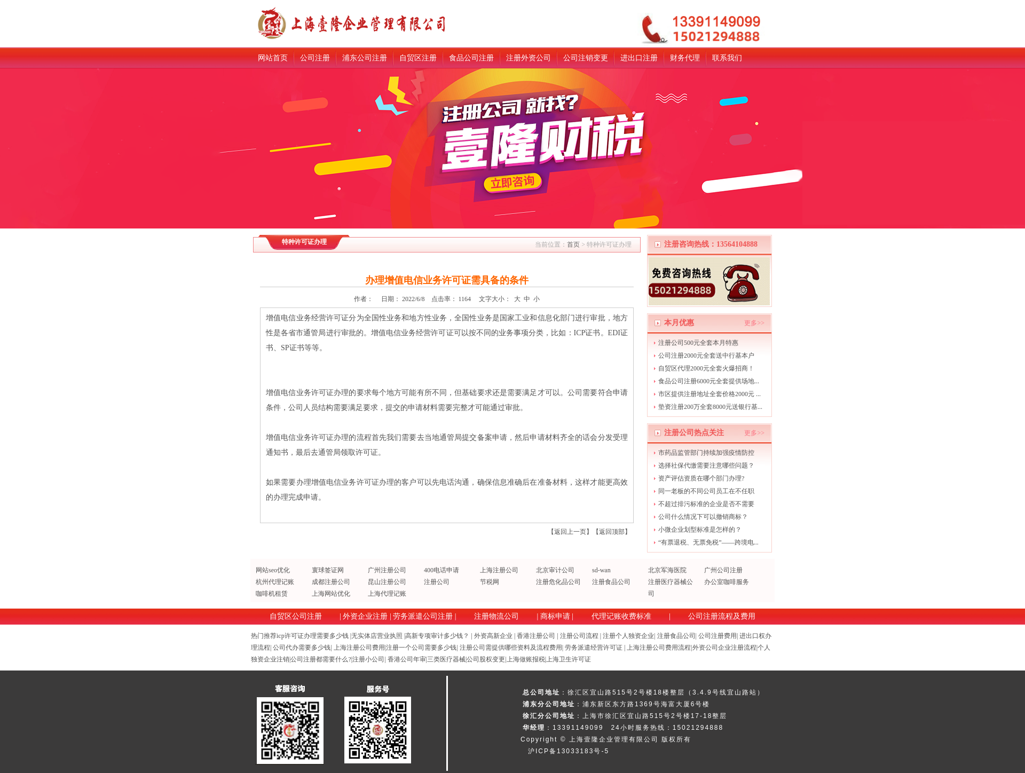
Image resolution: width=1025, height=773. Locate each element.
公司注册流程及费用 (721, 616)
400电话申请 (441, 570)
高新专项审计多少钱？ (437, 636)
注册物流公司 (496, 616)
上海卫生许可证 (568, 659)
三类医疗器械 (446, 659)
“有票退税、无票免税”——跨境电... (708, 542)
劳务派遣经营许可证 (593, 647)
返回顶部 (612, 531)
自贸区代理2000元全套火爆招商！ (706, 368)
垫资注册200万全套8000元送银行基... (710, 407)
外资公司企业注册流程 (724, 647)
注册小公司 (368, 659)
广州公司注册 (723, 570)
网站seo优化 (273, 570)
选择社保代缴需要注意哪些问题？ (706, 465)
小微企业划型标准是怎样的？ (700, 529)
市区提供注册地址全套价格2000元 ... (709, 394)
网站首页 (273, 58)
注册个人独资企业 (628, 636)
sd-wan (601, 570)
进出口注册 (639, 58)
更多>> (754, 323)
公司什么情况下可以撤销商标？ (703, 516)
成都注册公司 (331, 582)
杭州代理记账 (275, 582)
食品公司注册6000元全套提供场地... (708, 381)
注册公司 (437, 582)
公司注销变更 (585, 58)
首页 (573, 244)
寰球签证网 (328, 570)
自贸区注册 (418, 58)
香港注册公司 (536, 636)
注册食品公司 (611, 582)
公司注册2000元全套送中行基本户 (706, 355)
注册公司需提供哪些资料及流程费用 (511, 647)
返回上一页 (570, 531)
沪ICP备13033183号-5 (568, 751)
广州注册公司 (387, 570)
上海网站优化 (331, 593)
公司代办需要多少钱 (301, 647)
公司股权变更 (486, 659)
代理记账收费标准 (621, 616)
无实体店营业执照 (377, 636)
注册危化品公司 (558, 582)
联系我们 (727, 58)
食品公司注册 (471, 58)
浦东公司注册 (364, 58)
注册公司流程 (579, 636)
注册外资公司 (528, 58)
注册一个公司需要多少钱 (421, 647)
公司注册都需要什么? (320, 659)
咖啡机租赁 (272, 593)
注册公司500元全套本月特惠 (698, 342)
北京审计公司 (555, 570)
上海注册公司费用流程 (659, 647)
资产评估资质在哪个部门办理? (701, 478)
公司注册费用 (717, 636)
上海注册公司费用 (359, 647)
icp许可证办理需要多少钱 (313, 636)
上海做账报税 (526, 659)
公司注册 (315, 58)
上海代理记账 (387, 593)
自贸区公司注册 (296, 616)
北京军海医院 (667, 570)
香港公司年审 (407, 659)
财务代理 (685, 58)
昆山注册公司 (387, 582)
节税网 (489, 582)
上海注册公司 (499, 570)
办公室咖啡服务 (726, 582)
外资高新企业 (493, 636)
